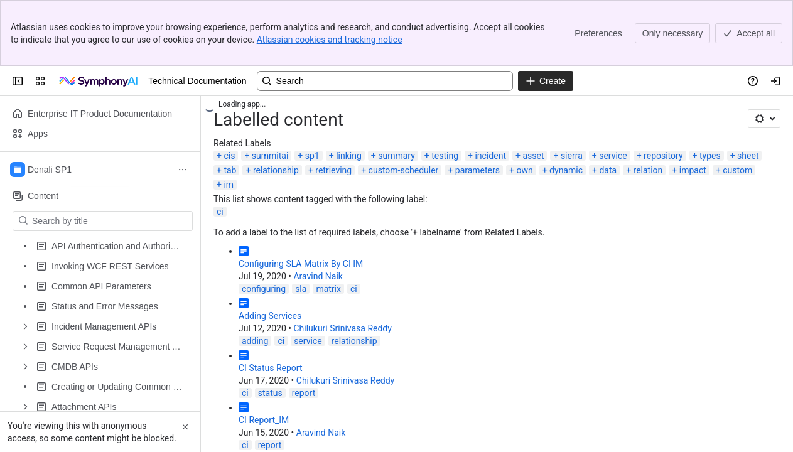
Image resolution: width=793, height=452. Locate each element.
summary (396, 156)
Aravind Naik (318, 276)
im (229, 185)
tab (230, 170)
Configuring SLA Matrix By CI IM (301, 264)
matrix (328, 289)
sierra (572, 156)
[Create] (545, 81)
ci (220, 212)
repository (663, 156)
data (608, 170)
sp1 (312, 156)
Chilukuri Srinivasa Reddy (342, 328)
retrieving (333, 170)
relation (648, 170)
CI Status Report (270, 368)
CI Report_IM (264, 420)
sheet (747, 156)
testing (444, 156)
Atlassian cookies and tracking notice (329, 40)
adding (255, 341)
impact (692, 170)
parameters (477, 170)
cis (229, 156)
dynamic (566, 170)
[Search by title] (110, 221)
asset (533, 156)
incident (490, 156)
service (613, 156)
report (304, 393)
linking (349, 156)
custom (737, 170)
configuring (264, 289)
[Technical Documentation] (99, 81)
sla (300, 289)
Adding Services (270, 316)
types (710, 156)
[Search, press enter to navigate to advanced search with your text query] (385, 81)
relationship (276, 170)
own (524, 170)
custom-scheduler (404, 170)
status (270, 393)
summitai (270, 156)
